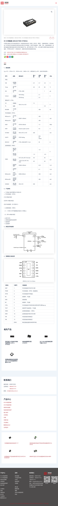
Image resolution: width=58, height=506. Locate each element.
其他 (16, 494)
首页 (5, 37)
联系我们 (31, 473)
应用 (16, 473)
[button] (51, 11)
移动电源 (17, 475)
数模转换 (17, 488)
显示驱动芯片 (26, 54)
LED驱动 (6, 415)
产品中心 (2, 473)
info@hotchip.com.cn (12, 391)
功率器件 (6, 427)
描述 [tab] (5, 64)
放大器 (2, 494)
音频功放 (6, 420)
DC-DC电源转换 (7, 402)
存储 (5, 417)
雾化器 (16, 487)
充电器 (16, 483)
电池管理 (17, 481)
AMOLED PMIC (17, 37)
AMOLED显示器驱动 (11, 54)
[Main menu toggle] (56, 2)
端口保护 (6, 412)
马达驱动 (6, 422)
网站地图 (46, 503)
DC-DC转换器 (19, 54)
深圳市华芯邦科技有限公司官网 (25, 503)
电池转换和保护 (8, 410)
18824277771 (12, 388)
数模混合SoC (7, 425)
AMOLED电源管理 (19, 492)
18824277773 (12, 386)
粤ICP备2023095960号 (38, 503)
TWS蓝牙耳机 (18, 477)
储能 (16, 490)
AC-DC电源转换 (7, 405)
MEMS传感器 (7, 407)
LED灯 (16, 479)
